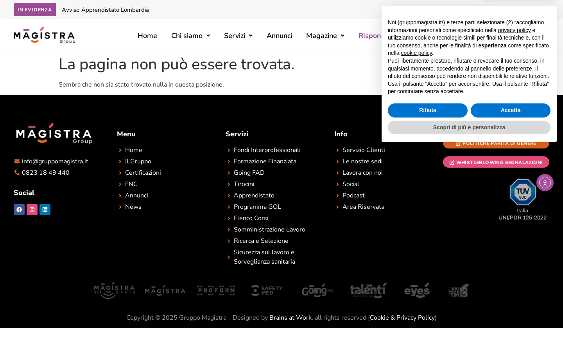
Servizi (238, 35)
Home (147, 35)
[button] (190, 35)
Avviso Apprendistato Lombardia (105, 10)
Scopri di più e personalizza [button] (469, 338)
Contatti (450, 35)
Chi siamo (190, 35)
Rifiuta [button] (427, 321)
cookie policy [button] (416, 264)
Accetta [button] (511, 321)
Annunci (279, 35)
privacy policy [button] (514, 241)
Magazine (325, 35)
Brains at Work (290, 317)
